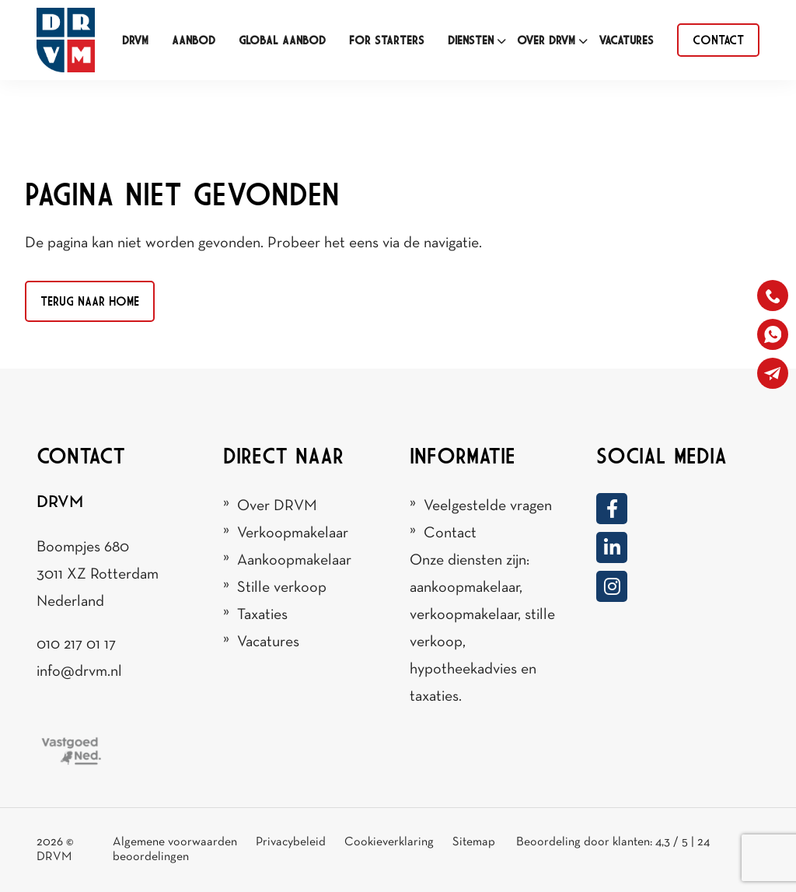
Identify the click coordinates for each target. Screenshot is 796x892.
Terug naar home (89, 301)
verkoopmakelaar (464, 615)
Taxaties (262, 615)
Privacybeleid (292, 842)
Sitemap (475, 842)
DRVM (54, 857)
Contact (450, 533)
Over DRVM (277, 506)
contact (718, 40)
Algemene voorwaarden (175, 842)
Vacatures (268, 642)
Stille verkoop (281, 588)
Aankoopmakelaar (294, 561)
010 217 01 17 (76, 645)
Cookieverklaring (389, 842)
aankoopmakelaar (464, 588)
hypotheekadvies (463, 670)
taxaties (434, 697)
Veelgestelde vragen (488, 506)
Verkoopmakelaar (292, 533)
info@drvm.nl (79, 672)
